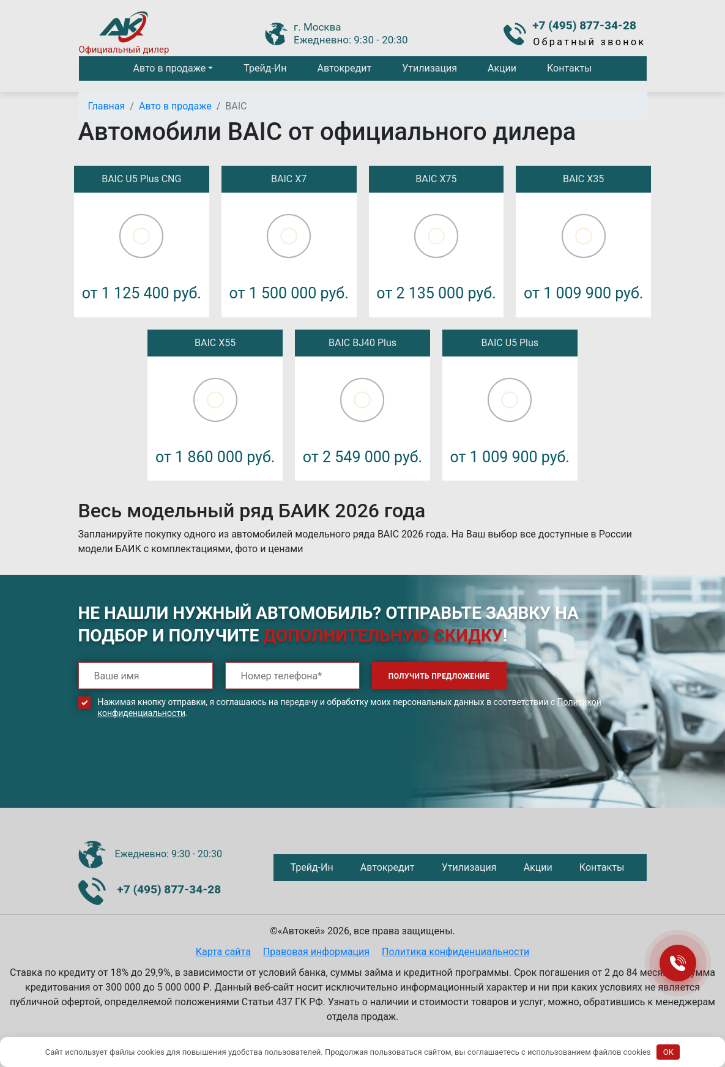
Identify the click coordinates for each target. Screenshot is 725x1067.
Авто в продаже (169, 68)
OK (668, 1052)
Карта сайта (223, 952)
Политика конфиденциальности (455, 952)
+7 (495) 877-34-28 (584, 25)
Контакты (569, 68)
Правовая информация (316, 952)
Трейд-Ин (265, 68)
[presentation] (171, 772)
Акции (502, 68)
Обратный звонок (589, 42)
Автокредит (344, 68)
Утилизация (429, 68)
